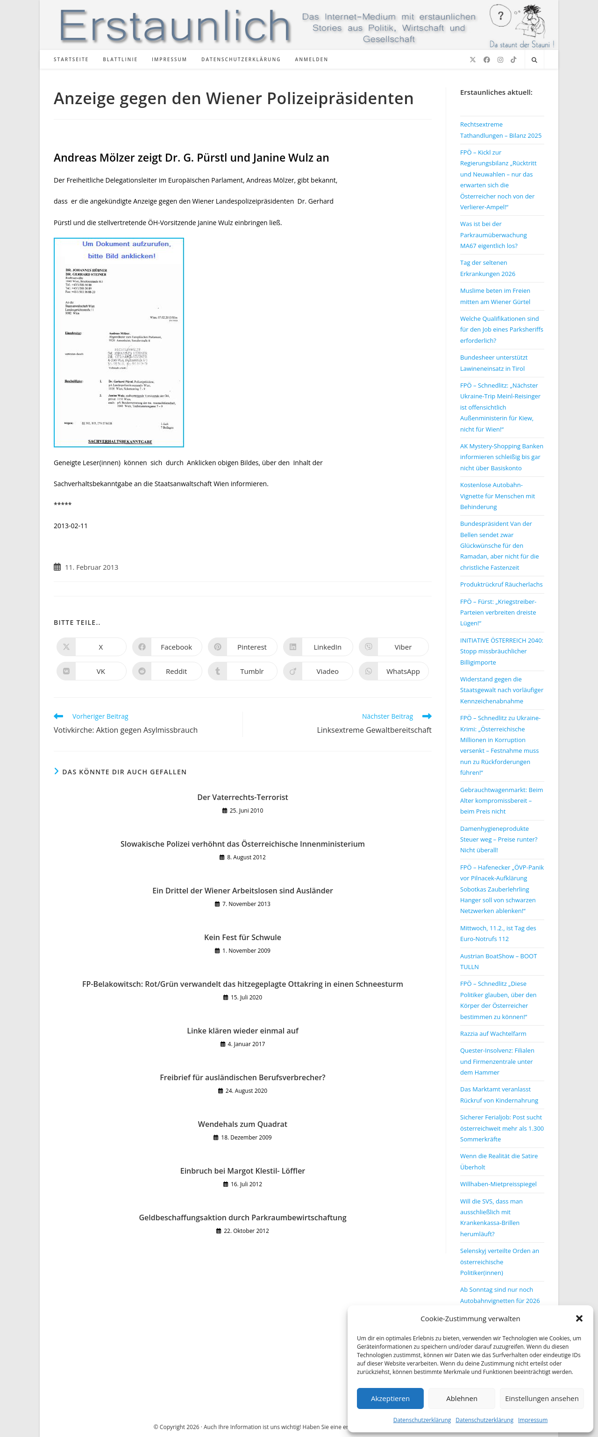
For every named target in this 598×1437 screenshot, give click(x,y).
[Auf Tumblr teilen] (243, 671)
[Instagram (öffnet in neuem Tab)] (500, 60)
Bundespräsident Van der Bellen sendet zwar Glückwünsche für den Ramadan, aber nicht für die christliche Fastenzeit (499, 545)
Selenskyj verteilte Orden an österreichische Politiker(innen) (499, 1261)
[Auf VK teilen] (92, 671)
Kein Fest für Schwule (242, 937)
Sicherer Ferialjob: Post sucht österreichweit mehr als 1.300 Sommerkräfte (502, 1128)
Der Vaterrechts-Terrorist (242, 797)
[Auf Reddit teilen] (167, 671)
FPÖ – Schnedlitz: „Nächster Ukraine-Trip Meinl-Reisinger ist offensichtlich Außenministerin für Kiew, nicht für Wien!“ (500, 407)
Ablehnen (461, 1398)
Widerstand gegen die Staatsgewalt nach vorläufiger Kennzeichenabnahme (501, 690)
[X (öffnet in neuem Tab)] (473, 60)
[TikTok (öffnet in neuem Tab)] (513, 60)
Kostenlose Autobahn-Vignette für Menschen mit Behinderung (497, 496)
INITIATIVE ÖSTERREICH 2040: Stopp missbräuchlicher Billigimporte (501, 651)
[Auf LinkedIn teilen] (318, 646)
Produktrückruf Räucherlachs (501, 584)
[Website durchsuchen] (534, 60)
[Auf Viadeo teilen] (318, 671)
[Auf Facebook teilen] (167, 646)
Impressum (533, 1420)
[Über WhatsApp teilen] (394, 671)
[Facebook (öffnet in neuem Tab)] (487, 60)
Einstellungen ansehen (542, 1398)
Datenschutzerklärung (422, 1420)
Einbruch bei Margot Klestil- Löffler (243, 1171)
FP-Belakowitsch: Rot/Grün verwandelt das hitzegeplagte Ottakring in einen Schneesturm (242, 984)
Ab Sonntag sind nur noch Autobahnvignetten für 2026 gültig (500, 1300)
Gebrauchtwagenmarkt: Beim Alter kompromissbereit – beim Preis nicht (501, 801)
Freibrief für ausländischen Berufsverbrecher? (242, 1077)
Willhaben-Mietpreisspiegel (498, 1184)
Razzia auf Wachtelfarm (493, 1033)
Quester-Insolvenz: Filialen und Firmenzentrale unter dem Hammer (497, 1061)
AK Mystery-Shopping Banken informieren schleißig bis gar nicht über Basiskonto (501, 457)
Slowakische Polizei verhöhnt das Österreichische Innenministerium (243, 844)
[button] (579, 1318)
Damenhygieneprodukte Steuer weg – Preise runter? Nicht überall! (498, 839)
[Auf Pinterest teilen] (243, 646)
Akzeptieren (390, 1398)
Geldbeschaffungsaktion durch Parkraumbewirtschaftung (242, 1217)
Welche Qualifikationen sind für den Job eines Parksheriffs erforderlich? (501, 329)
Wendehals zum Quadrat (242, 1124)
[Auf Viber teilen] (394, 646)
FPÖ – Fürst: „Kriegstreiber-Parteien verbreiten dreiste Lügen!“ (498, 612)
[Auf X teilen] (92, 646)
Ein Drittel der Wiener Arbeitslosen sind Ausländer (242, 890)
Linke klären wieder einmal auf (242, 1031)
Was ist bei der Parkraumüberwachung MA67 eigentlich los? (493, 234)
